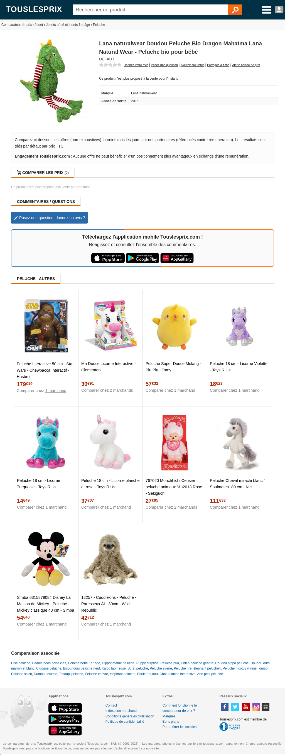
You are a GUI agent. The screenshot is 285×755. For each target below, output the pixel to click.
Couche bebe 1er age (84, 663)
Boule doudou (147, 674)
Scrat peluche (137, 668)
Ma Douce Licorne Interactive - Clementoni (108, 366)
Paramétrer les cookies (180, 727)
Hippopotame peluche (118, 663)
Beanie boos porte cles (49, 663)
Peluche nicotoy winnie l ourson (246, 668)
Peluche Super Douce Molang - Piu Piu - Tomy (173, 366)
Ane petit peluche (210, 674)
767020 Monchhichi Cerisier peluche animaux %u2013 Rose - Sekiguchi (174, 487)
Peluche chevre (96, 674)
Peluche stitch (21, 674)
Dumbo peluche (45, 674)
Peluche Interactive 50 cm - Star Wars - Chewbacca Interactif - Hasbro (45, 370)
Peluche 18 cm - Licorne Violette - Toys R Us (238, 366)
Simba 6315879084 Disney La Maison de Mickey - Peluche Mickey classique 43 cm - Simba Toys (45, 607)
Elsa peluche (20, 663)
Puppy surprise (147, 663)
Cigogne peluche (48, 668)
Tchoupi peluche (71, 674)
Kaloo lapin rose (114, 668)
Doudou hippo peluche (232, 663)
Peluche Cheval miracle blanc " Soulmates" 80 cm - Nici (237, 483)
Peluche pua (169, 663)
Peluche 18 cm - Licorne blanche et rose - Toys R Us (110, 483)
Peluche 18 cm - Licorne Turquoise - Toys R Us (38, 483)
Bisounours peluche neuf (81, 668)
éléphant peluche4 (207, 668)
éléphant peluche (122, 674)
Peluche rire (182, 668)
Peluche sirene (161, 668)
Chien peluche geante (197, 663)
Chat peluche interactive (178, 674)
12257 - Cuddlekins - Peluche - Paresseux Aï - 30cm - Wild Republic (108, 603)
